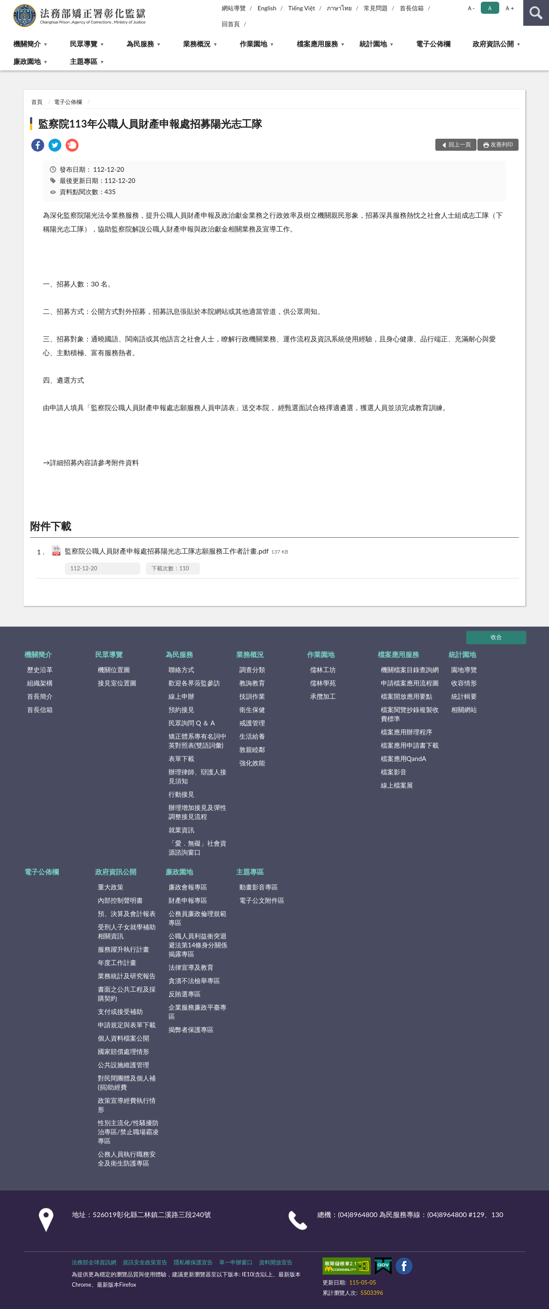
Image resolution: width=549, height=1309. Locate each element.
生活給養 (252, 736)
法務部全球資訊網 (94, 1262)
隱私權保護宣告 (193, 1262)
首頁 (36, 101)
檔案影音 (394, 772)
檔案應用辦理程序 (406, 732)
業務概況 (197, 44)
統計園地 (373, 44)
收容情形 (464, 683)
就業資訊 (181, 830)
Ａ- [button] (471, 8)
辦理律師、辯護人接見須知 (197, 776)
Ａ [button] (490, 8)
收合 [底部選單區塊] (496, 636)
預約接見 (181, 709)
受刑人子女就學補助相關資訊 (127, 931)
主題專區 (83, 61)
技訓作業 (252, 696)
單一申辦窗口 (236, 1262)
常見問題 (376, 8)
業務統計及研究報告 (127, 976)
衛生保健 (252, 709)
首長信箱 (412, 8)
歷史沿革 (40, 669)
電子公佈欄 (433, 44)
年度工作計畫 (117, 962)
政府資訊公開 (493, 44)
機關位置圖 (114, 669)
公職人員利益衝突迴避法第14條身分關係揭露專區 (198, 945)
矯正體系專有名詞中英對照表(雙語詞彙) (197, 740)
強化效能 (252, 763)
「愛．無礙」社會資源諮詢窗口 (197, 847)
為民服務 (140, 44)
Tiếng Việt (301, 8)
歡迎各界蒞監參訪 (194, 683)
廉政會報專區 (188, 887)
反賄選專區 (185, 994)
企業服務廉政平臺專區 (197, 1011)
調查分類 (252, 669)
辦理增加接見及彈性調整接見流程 (197, 812)
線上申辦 (181, 696)
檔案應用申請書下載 (410, 745)
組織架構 (40, 683)
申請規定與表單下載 (127, 1025)
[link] (37, 146)
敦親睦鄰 (252, 749)
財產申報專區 (188, 900)
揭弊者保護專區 (191, 1029)
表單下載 (181, 758)
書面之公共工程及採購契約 (127, 993)
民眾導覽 (83, 44)
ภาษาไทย (339, 8)
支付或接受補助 (120, 1011)
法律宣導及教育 (191, 967)
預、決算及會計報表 (127, 913)
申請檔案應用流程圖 (410, 683)
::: (7, 6)
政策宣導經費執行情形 (127, 1104)
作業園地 (253, 44)
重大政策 (111, 887)
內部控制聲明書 (120, 900)
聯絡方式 (181, 669)
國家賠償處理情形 (123, 1051)
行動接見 (181, 794)
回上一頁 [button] (460, 144)
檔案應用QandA (403, 758)
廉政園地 (27, 61)
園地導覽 (464, 669)
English (267, 8)
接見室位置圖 (117, 683)
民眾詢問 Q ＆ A (192, 723)
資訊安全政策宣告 (145, 1262)
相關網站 (464, 709)
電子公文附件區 (261, 900)
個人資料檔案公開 (123, 1038)
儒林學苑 (323, 683)
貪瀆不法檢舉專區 (194, 980)
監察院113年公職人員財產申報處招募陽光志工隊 (150, 123)
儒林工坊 (323, 669)
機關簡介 (27, 44)
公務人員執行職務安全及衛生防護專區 (127, 1158)
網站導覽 (234, 8)
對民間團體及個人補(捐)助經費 (127, 1082)
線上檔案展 (397, 785)
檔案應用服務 (317, 44)
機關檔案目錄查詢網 (410, 669)
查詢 (536, 13)
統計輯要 (464, 696)
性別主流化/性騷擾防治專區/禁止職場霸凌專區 (128, 1132)
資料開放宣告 (276, 1262)
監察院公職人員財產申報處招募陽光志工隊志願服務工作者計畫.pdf (176, 552)
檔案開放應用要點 (406, 696)
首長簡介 (40, 696)
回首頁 (231, 23)
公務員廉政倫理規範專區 (197, 918)
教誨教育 (252, 683)
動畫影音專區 (258, 887)
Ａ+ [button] (509, 8)
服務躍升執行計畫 (123, 949)
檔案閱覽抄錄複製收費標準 (410, 714)
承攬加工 (323, 696)
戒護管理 (252, 723)
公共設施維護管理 (123, 1065)
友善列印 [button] (502, 144)
